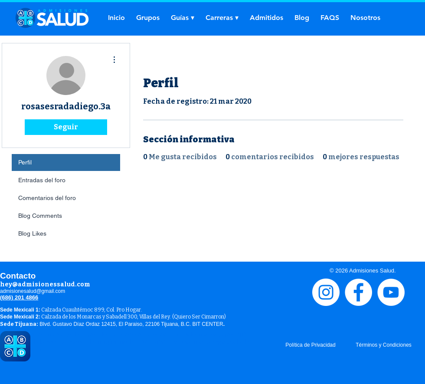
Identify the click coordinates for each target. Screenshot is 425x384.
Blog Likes (32, 233)
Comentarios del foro (47, 197)
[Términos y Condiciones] (383, 345)
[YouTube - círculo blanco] (391, 292)
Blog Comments (40, 215)
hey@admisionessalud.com (45, 284)
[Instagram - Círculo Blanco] (326, 292)
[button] (182, 17)
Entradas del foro (41, 180)
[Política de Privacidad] (310, 345)
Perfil (25, 162)
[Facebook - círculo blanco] (358, 292)
